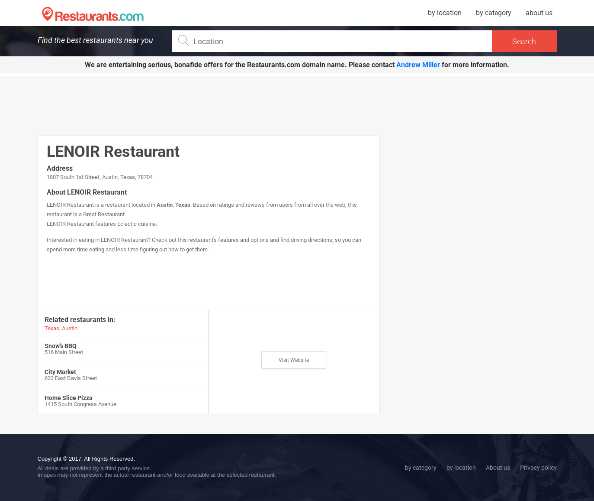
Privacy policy (538, 467)
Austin (165, 205)
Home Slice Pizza (69, 397)
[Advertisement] (208, 106)
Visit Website (294, 360)
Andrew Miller (418, 65)
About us (498, 467)
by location (445, 13)
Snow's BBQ (61, 345)
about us (539, 13)
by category (493, 13)
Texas (182, 205)
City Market (60, 371)
